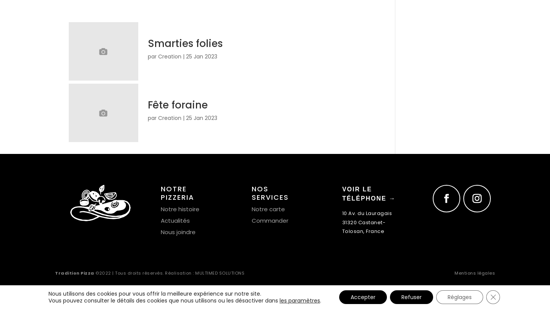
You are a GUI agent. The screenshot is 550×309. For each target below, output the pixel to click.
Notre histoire (180, 209)
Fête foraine (178, 105)
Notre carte (268, 209)
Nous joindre (178, 232)
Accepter (363, 297)
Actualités (175, 221)
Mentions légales (475, 273)
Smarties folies (185, 43)
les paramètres (300, 300)
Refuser (411, 297)
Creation (169, 56)
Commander (270, 221)
